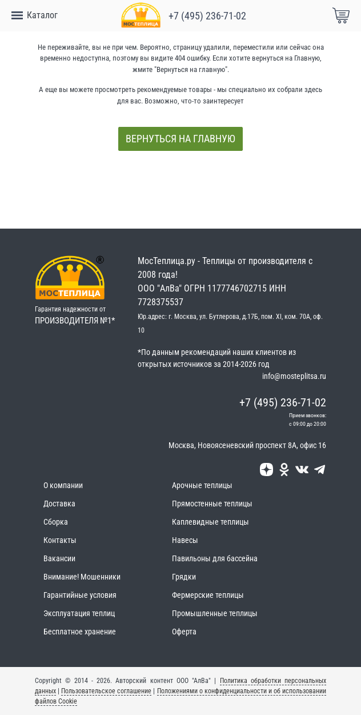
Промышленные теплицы (215, 613)
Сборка (55, 521)
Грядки (184, 576)
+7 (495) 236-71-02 (207, 16)
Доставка (59, 503)
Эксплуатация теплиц (79, 613)
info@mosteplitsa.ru (294, 376)
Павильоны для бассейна (215, 558)
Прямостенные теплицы (212, 503)
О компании (63, 485)
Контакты (60, 540)
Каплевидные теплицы (210, 521)
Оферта (184, 631)
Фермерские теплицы (208, 595)
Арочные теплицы (202, 485)
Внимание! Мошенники (82, 576)
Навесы (185, 540)
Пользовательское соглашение (106, 691)
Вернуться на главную (180, 139)
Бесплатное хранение (79, 631)
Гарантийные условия (80, 595)
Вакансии (59, 558)
